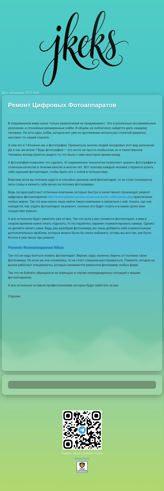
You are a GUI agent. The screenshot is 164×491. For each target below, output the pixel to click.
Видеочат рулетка (82, 458)
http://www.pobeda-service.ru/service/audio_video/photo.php (90, 197)
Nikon (36, 247)
